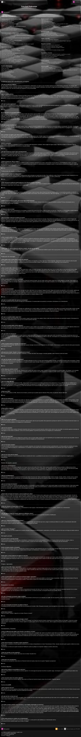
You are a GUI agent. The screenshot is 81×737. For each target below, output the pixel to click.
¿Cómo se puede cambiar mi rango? (8, 42)
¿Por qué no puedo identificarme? (7, 25)
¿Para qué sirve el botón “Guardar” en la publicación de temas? (13, 60)
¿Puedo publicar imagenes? (6, 70)
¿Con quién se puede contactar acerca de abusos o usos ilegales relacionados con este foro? (59, 69)
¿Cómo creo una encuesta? (6, 51)
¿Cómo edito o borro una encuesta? (8, 54)
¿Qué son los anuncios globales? (7, 71)
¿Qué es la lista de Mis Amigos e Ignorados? (50, 39)
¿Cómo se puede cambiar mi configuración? (9, 34)
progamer (5, 734)
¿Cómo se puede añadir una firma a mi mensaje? (10, 50)
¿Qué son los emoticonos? (6, 69)
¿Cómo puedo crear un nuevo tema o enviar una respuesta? (13, 48)
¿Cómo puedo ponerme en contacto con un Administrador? (52, 71)
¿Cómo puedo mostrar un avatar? (7, 41)
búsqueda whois (25, 707)
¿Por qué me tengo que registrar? (7, 20)
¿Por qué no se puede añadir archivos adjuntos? (10, 56)
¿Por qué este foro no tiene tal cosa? (48, 68)
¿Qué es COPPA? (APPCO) (6, 21)
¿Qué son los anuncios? (6, 73)
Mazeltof (10, 734)
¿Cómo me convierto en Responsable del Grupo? (50, 25)
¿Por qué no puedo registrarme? (7, 22)
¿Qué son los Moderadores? (46, 21)
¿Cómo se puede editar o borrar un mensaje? (10, 49)
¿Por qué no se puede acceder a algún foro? (9, 55)
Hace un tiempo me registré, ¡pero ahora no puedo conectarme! (13, 26)
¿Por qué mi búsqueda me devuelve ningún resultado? (51, 46)
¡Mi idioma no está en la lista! (6, 39)
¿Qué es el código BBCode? (6, 67)
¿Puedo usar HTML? (5, 68)
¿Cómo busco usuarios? (46, 48)
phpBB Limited (51, 689)
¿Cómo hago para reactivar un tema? (8, 62)
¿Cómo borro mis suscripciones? (47, 57)
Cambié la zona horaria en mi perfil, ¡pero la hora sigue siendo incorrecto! (15, 37)
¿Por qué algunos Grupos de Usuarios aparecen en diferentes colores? (55, 26)
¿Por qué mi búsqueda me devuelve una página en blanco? (52, 47)
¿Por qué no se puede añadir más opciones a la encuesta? (12, 53)
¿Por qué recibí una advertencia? (7, 57)
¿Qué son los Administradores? (47, 20)
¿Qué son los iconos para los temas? (8, 76)
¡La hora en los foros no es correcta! (8, 36)
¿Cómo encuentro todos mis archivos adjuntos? (50, 63)
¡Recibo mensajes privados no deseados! (49, 34)
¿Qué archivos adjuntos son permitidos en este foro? (51, 62)
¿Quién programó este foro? (46, 67)
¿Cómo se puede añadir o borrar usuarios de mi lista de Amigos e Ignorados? (56, 40)
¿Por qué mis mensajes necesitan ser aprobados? (11, 61)
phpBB (65, 211)
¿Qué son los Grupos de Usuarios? (48, 22)
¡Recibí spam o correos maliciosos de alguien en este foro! (52, 35)
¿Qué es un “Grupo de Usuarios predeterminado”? (51, 27)
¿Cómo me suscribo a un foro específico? (49, 56)
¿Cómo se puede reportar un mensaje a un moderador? (12, 59)
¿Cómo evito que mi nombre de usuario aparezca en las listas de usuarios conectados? (18, 35)
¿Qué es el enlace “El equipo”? (47, 28)
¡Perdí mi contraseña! (5, 27)
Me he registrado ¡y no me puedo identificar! (9, 23)
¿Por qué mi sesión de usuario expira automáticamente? (12, 28)
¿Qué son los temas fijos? (6, 74)
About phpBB (22, 690)
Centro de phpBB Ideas (61, 697)
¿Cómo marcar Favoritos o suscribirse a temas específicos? (52, 55)
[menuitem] (3, 2)
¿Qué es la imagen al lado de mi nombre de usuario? (11, 40)
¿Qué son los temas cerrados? (7, 75)
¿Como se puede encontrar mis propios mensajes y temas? (52, 49)
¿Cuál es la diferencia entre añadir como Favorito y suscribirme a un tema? (55, 54)
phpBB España (13, 733)
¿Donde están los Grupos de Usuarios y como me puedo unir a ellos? (54, 23)
